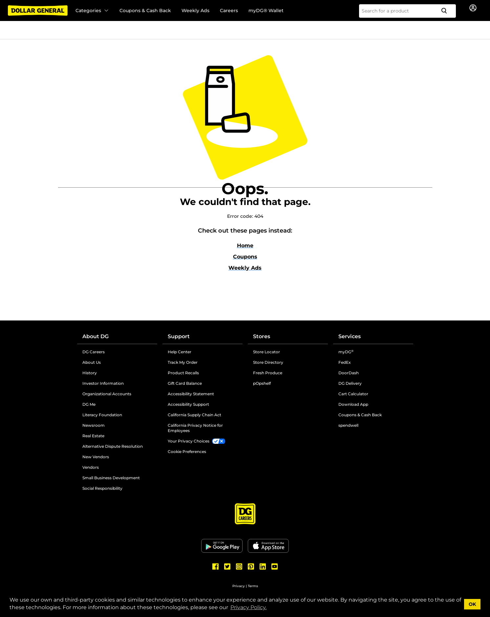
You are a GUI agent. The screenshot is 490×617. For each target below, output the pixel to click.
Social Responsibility (102, 488)
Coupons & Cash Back (145, 10)
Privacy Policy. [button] (248, 607)
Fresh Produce (267, 372)
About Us (91, 362)
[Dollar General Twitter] (227, 566)
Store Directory (268, 362)
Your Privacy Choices (188, 441)
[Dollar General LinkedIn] (263, 566)
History (89, 372)
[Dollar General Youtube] (274, 566)
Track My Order (183, 362)
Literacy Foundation (102, 414)
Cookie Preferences (187, 451)
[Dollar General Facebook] (215, 566)
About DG (95, 336)
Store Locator (266, 351)
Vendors (90, 467)
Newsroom (93, 425)
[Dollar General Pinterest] (251, 566)
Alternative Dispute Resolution (112, 446)
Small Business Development (111, 477)
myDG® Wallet (266, 10)
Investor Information (103, 383)
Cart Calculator (353, 393)
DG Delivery (350, 383)
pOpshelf (262, 383)
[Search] (446, 11)
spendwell (348, 425)
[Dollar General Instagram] (239, 566)
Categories (92, 10)
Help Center (179, 351)
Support (179, 336)
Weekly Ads (195, 10)
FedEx (344, 362)
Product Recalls (183, 372)
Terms (253, 586)
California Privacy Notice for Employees (195, 428)
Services (349, 336)
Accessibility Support (188, 404)
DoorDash (348, 372)
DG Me (89, 404)
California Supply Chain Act (194, 414)
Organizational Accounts (106, 393)
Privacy (238, 586)
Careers (229, 10)
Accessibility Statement (191, 393)
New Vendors (95, 456)
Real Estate (93, 435)
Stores (261, 336)
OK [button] (472, 604)
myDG (345, 351)
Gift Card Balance (185, 383)
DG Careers (93, 351)
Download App (353, 404)
